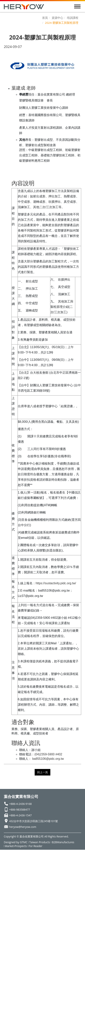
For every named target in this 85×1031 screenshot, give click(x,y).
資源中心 (57, 18)
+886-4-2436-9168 (20, 804)
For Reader (35, 846)
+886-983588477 (19, 809)
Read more (10, 911)
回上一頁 (42, 772)
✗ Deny (6, 867)
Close (4, 852)
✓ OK (55, 1028)
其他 (22, 139)
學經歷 (23, 94)
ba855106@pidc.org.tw (48, 758)
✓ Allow (6, 862)
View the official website (40, 911)
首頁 (45, 18)
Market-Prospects (16, 846)
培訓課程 (72, 18)
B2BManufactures (63, 842)
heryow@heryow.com (22, 827)
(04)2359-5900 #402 (48, 754)
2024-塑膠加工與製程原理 (61, 23)
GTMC (23, 842)
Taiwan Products (39, 842)
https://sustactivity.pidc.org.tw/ (56, 583)
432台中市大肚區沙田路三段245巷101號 (33, 821)
